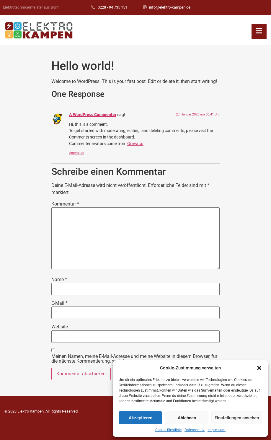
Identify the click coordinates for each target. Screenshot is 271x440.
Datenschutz (195, 430)
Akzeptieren (140, 418)
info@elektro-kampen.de (169, 7)
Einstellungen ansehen (237, 418)
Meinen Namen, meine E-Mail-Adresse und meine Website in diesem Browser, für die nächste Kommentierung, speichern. (134, 359)
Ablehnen (187, 418)
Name (59, 279)
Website (59, 327)
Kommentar (65, 204)
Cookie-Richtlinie (168, 430)
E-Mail (59, 303)
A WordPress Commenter (92, 114)
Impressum (217, 430)
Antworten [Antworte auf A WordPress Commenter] (76, 153)
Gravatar (135, 143)
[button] (259, 368)
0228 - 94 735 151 (112, 7)
